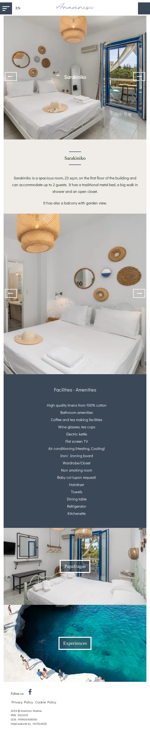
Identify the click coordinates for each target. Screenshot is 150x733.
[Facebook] (30, 693)
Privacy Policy (22, 702)
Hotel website (19, 724)
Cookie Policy (45, 702)
